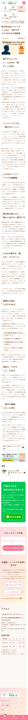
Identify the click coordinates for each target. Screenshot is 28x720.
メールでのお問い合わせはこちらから (10, 598)
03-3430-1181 (5, 620)
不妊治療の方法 (14, 21)
